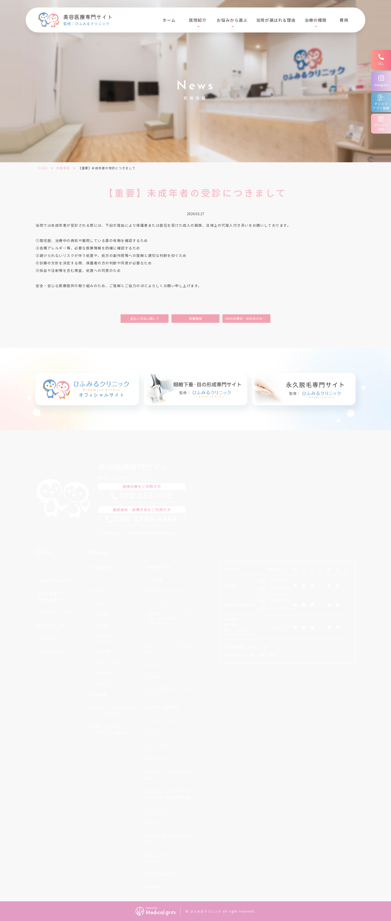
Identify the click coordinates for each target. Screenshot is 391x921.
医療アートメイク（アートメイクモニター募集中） (115, 729)
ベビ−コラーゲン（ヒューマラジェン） (168, 858)
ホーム (169, 20)
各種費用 (152, 887)
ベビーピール (156, 733)
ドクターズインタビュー (58, 612)
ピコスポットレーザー (163, 590)
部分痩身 (98, 694)
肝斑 (99, 603)
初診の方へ (47, 638)
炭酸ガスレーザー (161, 677)
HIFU (152, 634)
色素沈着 (102, 614)
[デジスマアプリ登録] (381, 102)
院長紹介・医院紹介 (55, 580)
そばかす (98, 591)
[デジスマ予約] (381, 124)
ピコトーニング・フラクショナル (169, 648)
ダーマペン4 (155, 664)
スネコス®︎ (153, 823)
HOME (43, 168)
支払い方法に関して (144, 318)
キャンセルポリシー (55, 651)
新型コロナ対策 (51, 625)
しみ (99, 580)
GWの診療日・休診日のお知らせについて (247, 318)
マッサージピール (160, 745)
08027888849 (146, 520)
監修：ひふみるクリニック (147, 470)
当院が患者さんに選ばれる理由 (53, 596)
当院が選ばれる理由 (276, 20)
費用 (344, 20)
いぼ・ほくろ (105, 683)
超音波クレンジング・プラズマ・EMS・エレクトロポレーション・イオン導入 (171, 618)
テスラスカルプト (160, 874)
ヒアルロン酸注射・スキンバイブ (169, 839)
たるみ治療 (103, 651)
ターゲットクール (160, 810)
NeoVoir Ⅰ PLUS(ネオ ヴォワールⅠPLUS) (115, 710)
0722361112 (146, 496)
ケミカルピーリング (162, 720)
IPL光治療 (156, 579)
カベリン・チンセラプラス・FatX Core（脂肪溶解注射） (169, 794)
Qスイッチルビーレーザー (167, 603)
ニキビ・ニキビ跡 (108, 662)
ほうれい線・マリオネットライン (109, 638)
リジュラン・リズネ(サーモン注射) (170, 774)
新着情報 (63, 168)
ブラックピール (158, 758)
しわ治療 (102, 625)
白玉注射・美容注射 (162, 707)
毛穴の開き (103, 672)
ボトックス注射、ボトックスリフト (169, 691)
